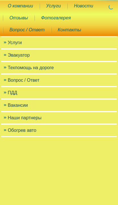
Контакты (69, 29)
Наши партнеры (24, 117)
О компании (20, 5)
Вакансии (18, 105)
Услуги (53, 5)
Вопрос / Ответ (26, 29)
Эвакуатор (19, 55)
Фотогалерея (56, 17)
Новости (83, 5)
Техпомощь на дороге (31, 67)
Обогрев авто (22, 130)
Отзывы (18, 17)
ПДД (12, 92)
